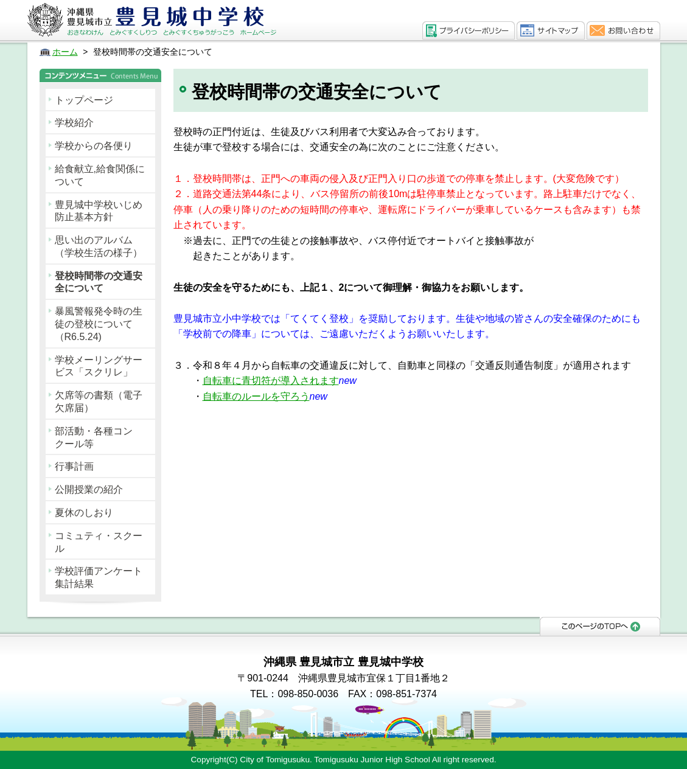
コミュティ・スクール (98, 542)
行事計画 (74, 466)
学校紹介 (74, 122)
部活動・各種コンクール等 (94, 437)
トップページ (84, 100)
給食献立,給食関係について (100, 175)
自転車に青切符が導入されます (271, 380)
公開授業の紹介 (89, 489)
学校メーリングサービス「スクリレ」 (98, 366)
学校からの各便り (94, 146)
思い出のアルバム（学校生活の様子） (98, 246)
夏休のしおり (84, 512)
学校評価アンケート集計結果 (98, 577)
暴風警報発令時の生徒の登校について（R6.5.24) (98, 324)
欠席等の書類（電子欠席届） (98, 401)
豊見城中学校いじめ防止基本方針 (98, 211)
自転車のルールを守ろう (256, 396)
